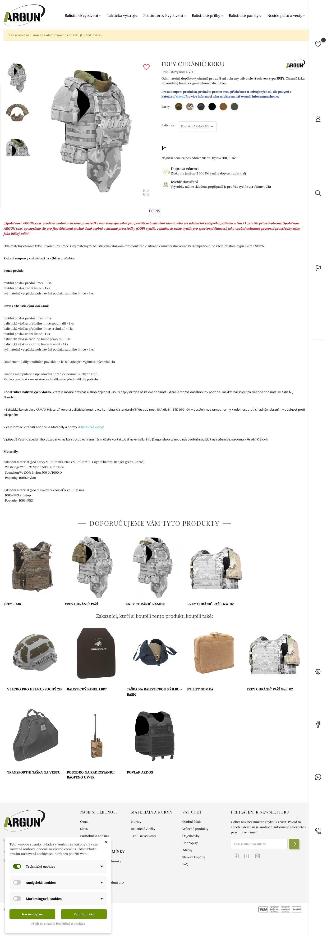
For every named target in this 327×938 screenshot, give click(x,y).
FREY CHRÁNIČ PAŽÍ (81, 604)
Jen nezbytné (32, 914)
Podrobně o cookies (94, 836)
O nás (84, 822)
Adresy (187, 850)
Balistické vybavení (83, 15)
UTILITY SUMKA (200, 689)
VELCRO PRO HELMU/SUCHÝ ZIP (34, 689)
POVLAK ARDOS (140, 772)
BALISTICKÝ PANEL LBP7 (87, 689)
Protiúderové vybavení (165, 15)
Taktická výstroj (122, 15)
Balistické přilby (208, 15)
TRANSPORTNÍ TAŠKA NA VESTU (33, 772)
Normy (136, 822)
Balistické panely (245, 15)
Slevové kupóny (193, 857)
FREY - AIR (12, 604)
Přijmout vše (84, 914)
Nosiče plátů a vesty (286, 15)
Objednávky (190, 836)
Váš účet (192, 811)
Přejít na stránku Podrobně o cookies (58, 924)
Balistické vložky (92, 427)
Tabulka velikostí (143, 836)
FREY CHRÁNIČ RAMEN (145, 604)
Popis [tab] (154, 211)
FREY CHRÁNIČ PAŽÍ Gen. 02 (210, 604)
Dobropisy (190, 843)
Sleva (84, 829)
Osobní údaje (191, 822)
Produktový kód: (173, 72)
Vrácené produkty (195, 829)
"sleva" (179, 96)
